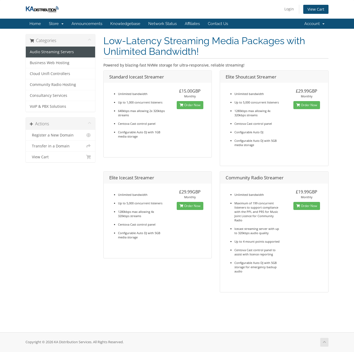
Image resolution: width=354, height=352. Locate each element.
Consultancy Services (48, 95)
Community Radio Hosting (53, 84)
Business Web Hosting (49, 62)
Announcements (86, 23)
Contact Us (218, 23)
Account (314, 23)
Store (56, 23)
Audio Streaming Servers (52, 51)
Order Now (190, 105)
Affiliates (192, 23)
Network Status (162, 23)
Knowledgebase (125, 23)
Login (289, 8)
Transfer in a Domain (60, 146)
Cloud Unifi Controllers (50, 73)
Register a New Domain (60, 135)
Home (35, 23)
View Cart (315, 9)
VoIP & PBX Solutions (48, 106)
